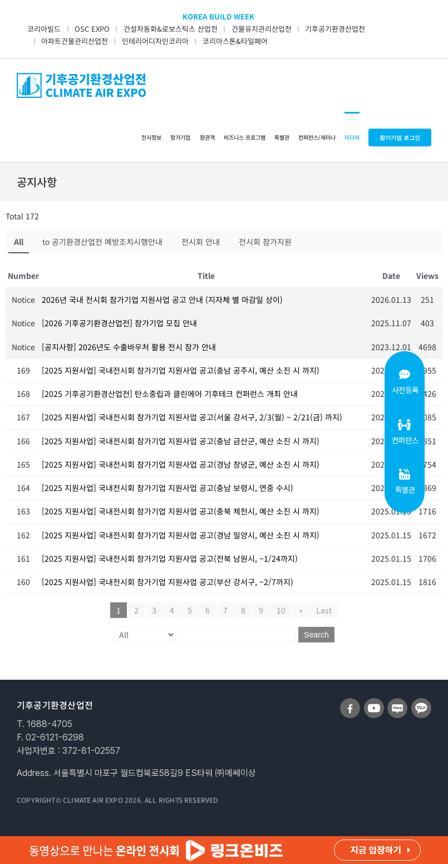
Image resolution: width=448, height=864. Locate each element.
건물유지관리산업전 (262, 28)
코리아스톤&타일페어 (235, 41)
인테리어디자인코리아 (155, 41)
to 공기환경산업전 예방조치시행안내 (102, 241)
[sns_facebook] (350, 702)
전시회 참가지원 (265, 241)
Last (324, 610)
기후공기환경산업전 (335, 28)
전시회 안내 (200, 241)
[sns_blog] (397, 702)
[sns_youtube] (374, 702)
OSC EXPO (92, 28)
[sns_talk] (421, 702)
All (18, 241)
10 (281, 610)
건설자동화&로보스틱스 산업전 (171, 28)
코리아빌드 (44, 28)
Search (316, 634)
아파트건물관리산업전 (74, 41)
